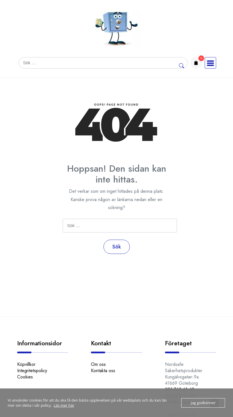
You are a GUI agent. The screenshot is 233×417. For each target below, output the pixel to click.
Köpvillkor (26, 364)
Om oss (98, 364)
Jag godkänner (203, 402)
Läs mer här (64, 405)
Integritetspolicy (32, 370)
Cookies (25, 377)
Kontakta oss (103, 370)
